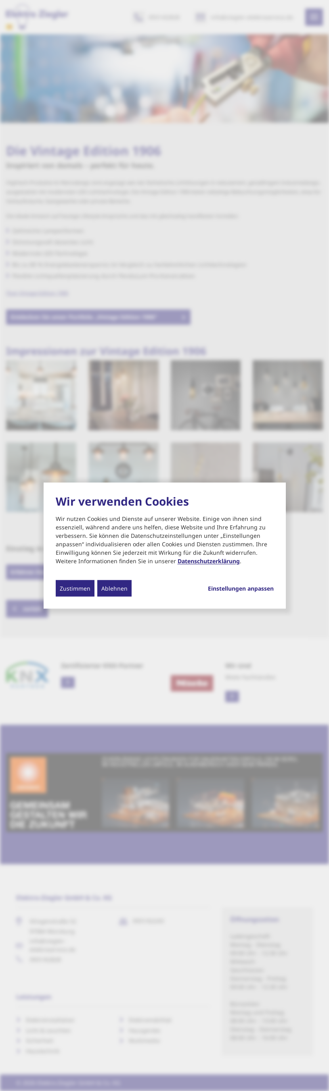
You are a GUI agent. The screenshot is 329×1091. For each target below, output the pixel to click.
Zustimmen (75, 588)
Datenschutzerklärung (209, 560)
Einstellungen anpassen (241, 588)
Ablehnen (114, 588)
